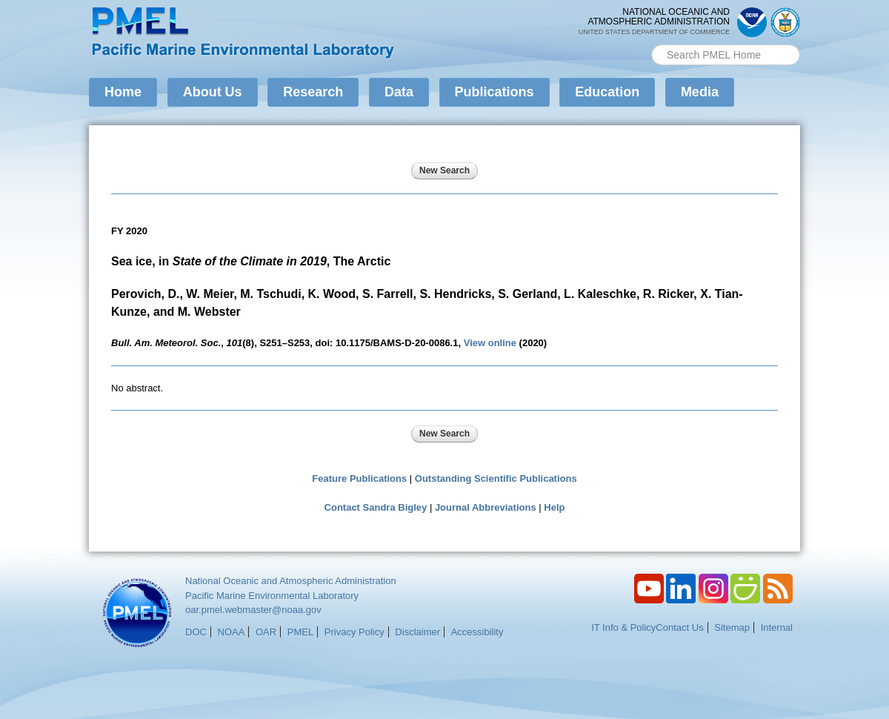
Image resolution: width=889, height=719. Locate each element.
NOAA (231, 631)
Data (398, 92)
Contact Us (679, 627)
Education (607, 92)
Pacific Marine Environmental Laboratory (272, 595)
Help (554, 507)
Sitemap (732, 627)
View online (490, 342)
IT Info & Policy (623, 627)
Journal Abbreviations (485, 507)
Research (313, 92)
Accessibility (477, 631)
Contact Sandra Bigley (375, 507)
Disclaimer (417, 631)
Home (122, 92)
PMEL (300, 631)
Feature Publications (359, 478)
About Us (212, 92)
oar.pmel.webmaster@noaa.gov (253, 609)
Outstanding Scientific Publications (496, 478)
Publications (494, 92)
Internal (777, 627)
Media (700, 92)
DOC (196, 631)
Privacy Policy (354, 631)
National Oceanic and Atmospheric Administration (290, 580)
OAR (266, 631)
